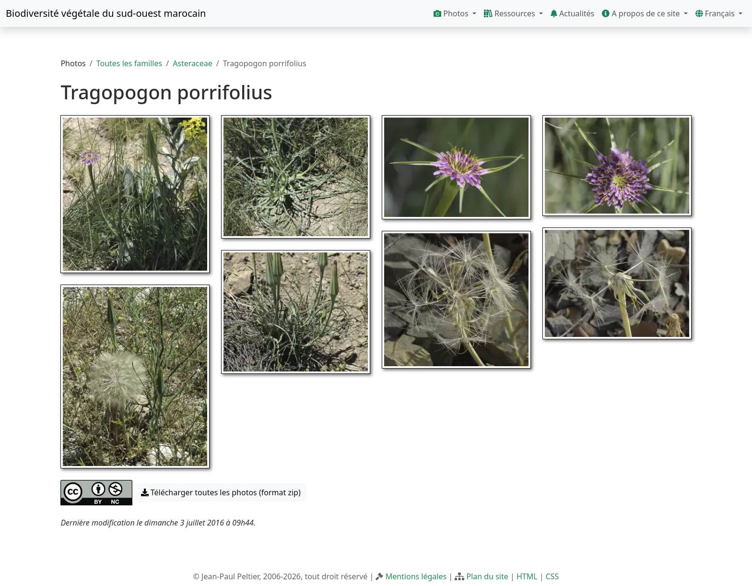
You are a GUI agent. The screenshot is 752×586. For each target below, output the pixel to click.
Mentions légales (416, 576)
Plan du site (487, 576)
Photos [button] (452, 13)
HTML (527, 576)
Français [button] (716, 13)
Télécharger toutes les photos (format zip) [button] (221, 492)
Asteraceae (192, 63)
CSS (552, 576)
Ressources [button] (510, 13)
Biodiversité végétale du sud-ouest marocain (106, 13)
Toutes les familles (129, 63)
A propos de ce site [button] (642, 13)
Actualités (572, 13)
